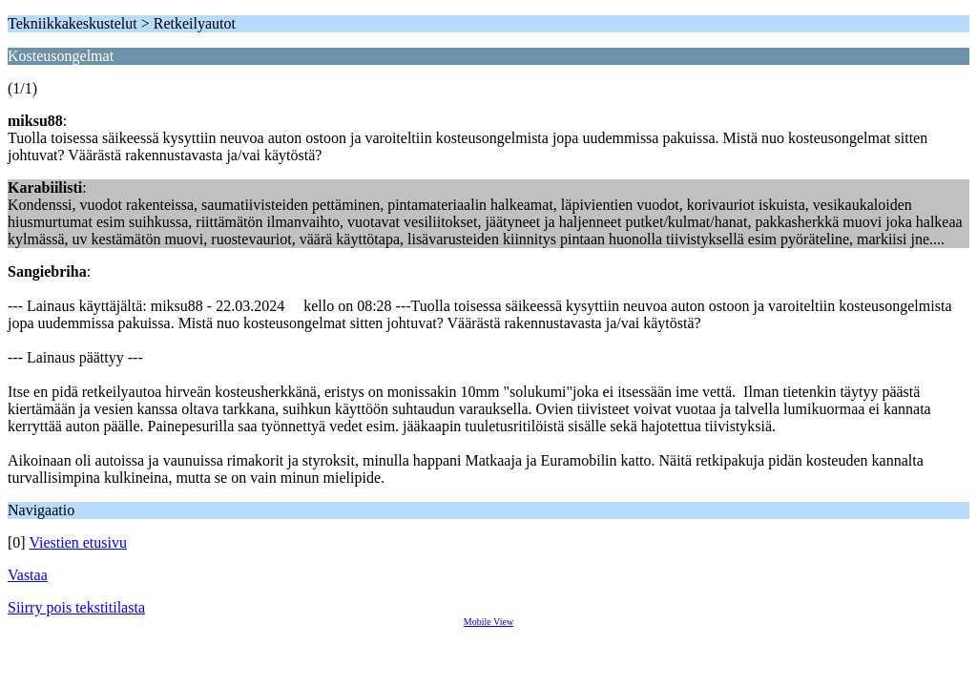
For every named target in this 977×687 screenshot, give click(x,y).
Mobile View (488, 621)
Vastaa (28, 575)
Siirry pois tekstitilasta (76, 607)
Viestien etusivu (78, 542)
